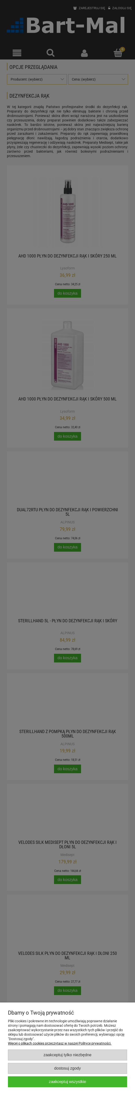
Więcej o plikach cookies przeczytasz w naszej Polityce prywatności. (59, 1043)
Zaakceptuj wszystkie (67, 1081)
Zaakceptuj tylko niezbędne (67, 1055)
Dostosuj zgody (67, 1068)
